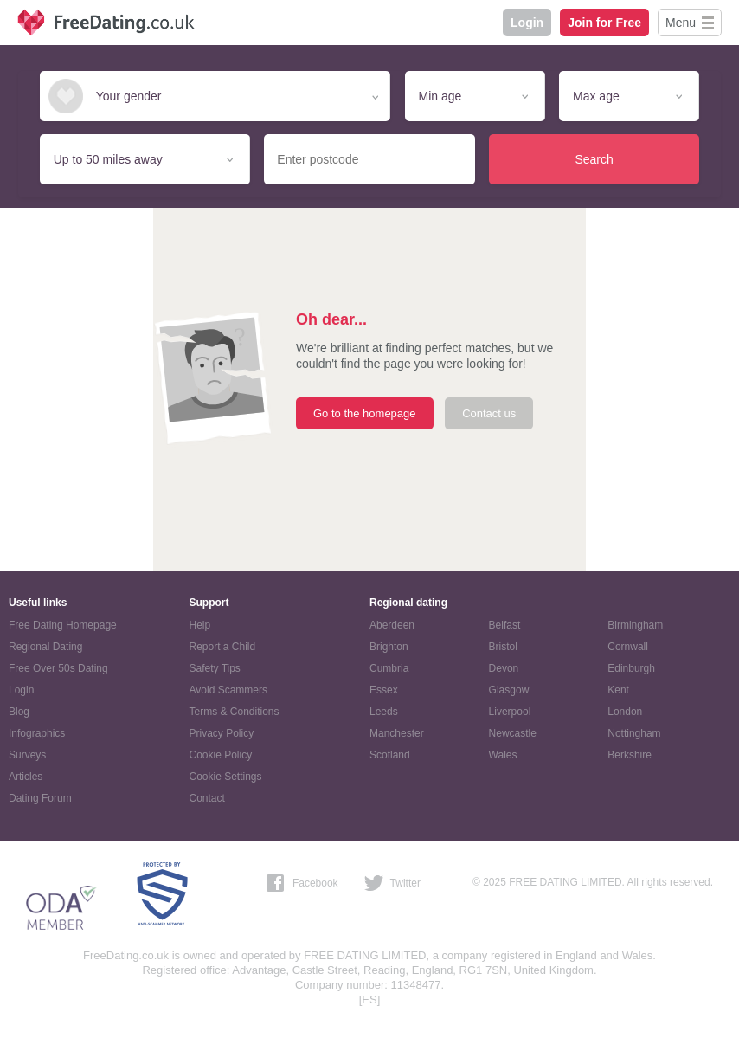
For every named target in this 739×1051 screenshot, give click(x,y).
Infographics (37, 733)
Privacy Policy (222, 733)
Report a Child (223, 647)
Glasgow (509, 690)
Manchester (397, 733)
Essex (384, 690)
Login (527, 22)
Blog (19, 712)
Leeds (384, 712)
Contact (207, 798)
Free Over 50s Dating (58, 668)
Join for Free (604, 22)
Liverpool (510, 712)
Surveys (27, 755)
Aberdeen (392, 625)
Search (594, 159)
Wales (503, 755)
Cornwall (627, 647)
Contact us (489, 413)
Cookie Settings (226, 777)
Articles (25, 777)
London (624, 712)
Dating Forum (40, 798)
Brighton (389, 647)
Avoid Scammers (228, 690)
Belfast (505, 625)
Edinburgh (631, 668)
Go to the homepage (364, 413)
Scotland (390, 755)
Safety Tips (215, 668)
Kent (618, 690)
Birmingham (635, 625)
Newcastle (513, 733)
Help (200, 625)
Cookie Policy (221, 755)
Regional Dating (45, 647)
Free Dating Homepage (63, 625)
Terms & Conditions (235, 712)
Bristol (503, 647)
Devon (504, 668)
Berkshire (629, 755)
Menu (680, 22)
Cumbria (389, 668)
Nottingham (633, 733)
